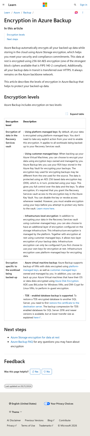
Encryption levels (16, 34)
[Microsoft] (45, 4)
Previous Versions (34, 420)
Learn (7, 12)
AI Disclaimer (14, 420)
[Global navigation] (3, 5)
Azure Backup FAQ (22, 341)
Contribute (64, 420)
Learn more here (45, 208)
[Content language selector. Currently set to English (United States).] (23, 403)
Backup (27, 12)
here (36, 317)
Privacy (11, 425)
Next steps (12, 39)
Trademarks (45, 425)
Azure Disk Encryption (67, 280)
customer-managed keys (63, 270)
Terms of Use (28, 425)
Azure (17, 12)
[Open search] (75, 5)
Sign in (83, 4)
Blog (50, 420)
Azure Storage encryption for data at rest (35, 337)
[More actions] (83, 12)
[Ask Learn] (76, 12)
